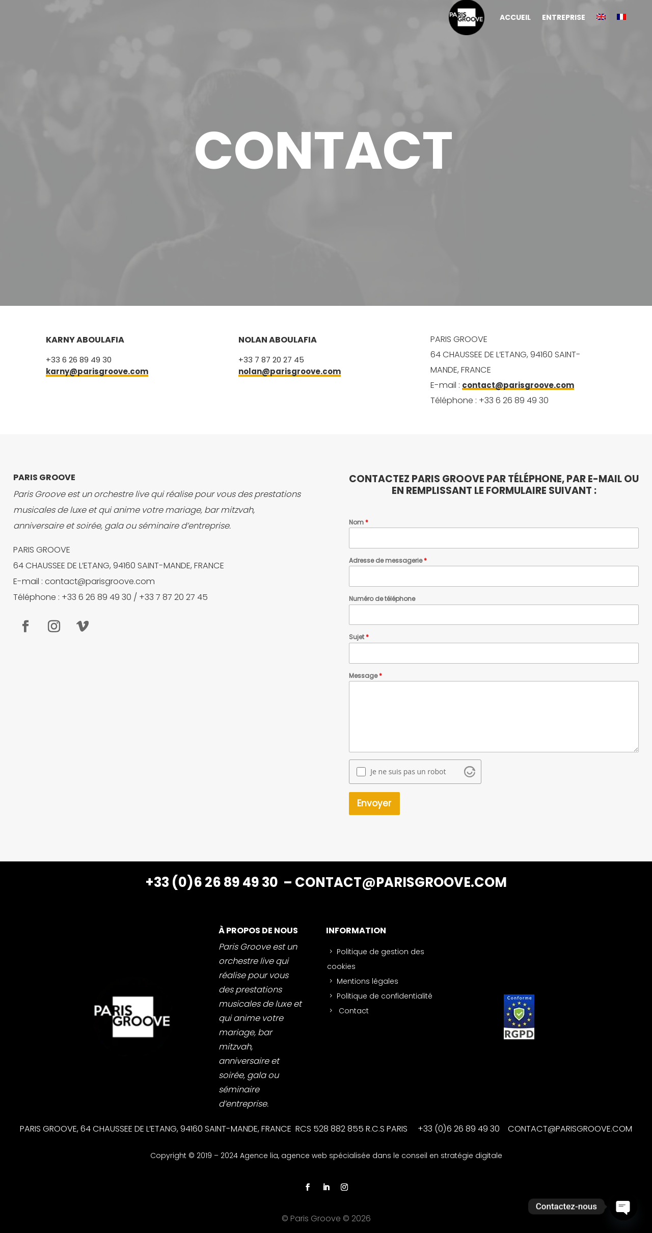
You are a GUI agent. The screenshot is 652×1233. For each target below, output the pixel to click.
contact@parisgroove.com (518, 385)
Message (365, 675)
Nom (358, 522)
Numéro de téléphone (382, 598)
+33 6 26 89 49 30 (79, 359)
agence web (305, 1155)
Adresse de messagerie (388, 560)
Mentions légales (367, 981)
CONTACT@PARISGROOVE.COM (401, 882)
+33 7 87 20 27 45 (271, 359)
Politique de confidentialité (384, 996)
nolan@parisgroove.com (289, 371)
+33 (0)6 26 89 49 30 (213, 882)
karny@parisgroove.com (97, 371)
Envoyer (374, 803)
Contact (353, 1011)
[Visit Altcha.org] (469, 771)
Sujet (359, 637)
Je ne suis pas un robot (408, 771)
